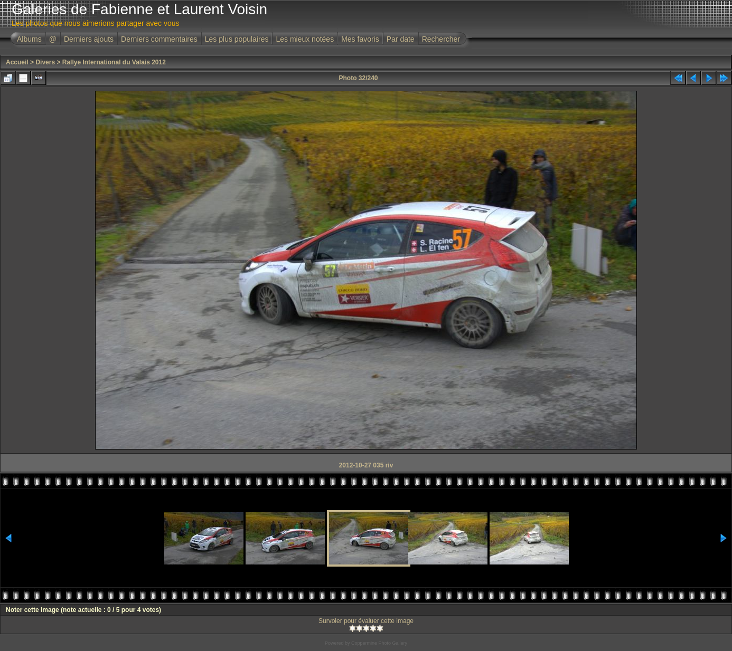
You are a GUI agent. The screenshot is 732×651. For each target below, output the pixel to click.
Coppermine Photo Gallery (379, 643)
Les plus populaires (237, 39)
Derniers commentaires (159, 39)
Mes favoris (360, 39)
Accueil (17, 62)
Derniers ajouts (89, 39)
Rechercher (441, 39)
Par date (401, 39)
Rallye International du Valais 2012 (114, 62)
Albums (29, 39)
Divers (45, 62)
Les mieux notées (305, 39)
